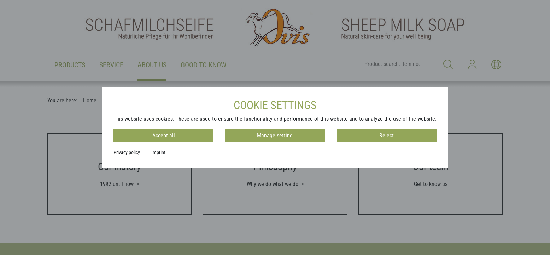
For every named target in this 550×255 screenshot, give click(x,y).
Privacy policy (126, 152)
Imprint (158, 152)
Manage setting (275, 135)
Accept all (163, 135)
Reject (386, 135)
